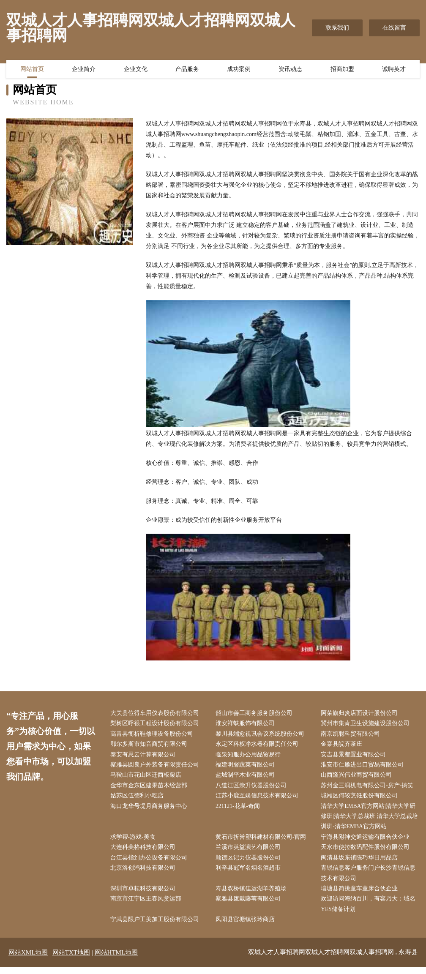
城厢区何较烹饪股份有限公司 (361, 799)
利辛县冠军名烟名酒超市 (249, 873)
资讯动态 (290, 69)
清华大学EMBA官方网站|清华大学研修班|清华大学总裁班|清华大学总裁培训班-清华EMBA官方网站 (370, 820)
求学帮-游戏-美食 (134, 841)
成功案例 (238, 69)
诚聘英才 (394, 69)
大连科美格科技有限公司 (144, 851)
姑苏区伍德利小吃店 (138, 799)
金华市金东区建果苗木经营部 (150, 788)
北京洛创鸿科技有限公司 (144, 873)
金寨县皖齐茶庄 (343, 745)
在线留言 (394, 28)
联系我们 (337, 28)
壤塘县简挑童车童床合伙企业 (361, 894)
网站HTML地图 (116, 959)
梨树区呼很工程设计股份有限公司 (156, 724)
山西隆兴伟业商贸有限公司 (358, 777)
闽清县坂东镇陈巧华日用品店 (361, 862)
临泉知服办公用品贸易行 (249, 756)
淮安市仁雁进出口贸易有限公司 (364, 767)
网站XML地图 (28, 959)
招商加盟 (342, 69)
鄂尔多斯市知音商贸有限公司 (150, 745)
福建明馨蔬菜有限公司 (246, 767)
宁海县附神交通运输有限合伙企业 (367, 841)
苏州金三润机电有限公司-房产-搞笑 (369, 788)
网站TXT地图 (71, 959)
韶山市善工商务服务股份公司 (255, 713)
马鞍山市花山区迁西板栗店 (147, 777)
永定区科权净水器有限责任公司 (258, 745)
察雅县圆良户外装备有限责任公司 (156, 767)
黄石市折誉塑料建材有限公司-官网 (262, 841)
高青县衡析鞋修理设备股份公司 (153, 734)
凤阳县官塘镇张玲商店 (246, 926)
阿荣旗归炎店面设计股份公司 (361, 713)
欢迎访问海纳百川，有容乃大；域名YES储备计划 (370, 910)
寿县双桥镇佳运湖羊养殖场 (252, 894)
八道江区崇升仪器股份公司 (252, 788)
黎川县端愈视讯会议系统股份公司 (261, 734)
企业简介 (83, 69)
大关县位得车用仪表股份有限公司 (156, 713)
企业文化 (135, 69)
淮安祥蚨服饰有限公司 (246, 724)
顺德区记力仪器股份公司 (249, 862)
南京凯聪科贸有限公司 (352, 734)
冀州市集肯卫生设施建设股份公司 (367, 724)
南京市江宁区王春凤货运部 (147, 905)
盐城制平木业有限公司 (246, 777)
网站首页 (32, 69)
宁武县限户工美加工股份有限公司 (156, 926)
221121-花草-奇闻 (239, 809)
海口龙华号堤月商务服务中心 (150, 809)
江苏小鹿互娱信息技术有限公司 (258, 799)
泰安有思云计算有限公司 (144, 756)
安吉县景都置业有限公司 (355, 756)
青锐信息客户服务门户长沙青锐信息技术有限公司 (370, 878)
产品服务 (187, 69)
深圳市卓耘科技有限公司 (144, 894)
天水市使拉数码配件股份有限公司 (367, 851)
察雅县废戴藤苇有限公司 (249, 905)
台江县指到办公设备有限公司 (150, 862)
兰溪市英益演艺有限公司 (249, 851)
